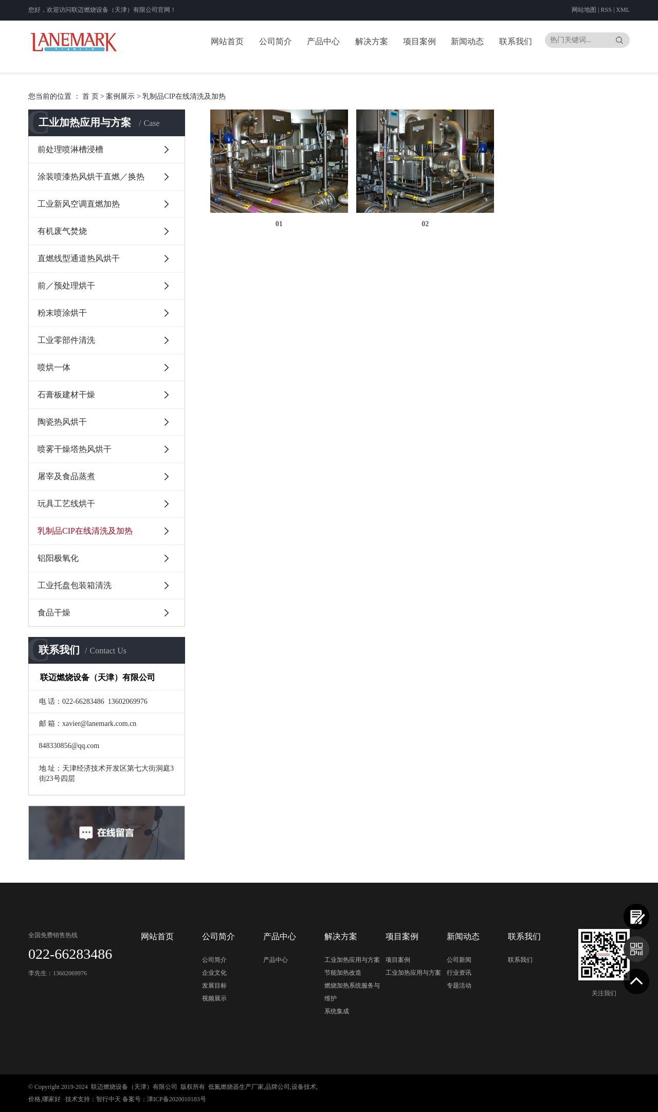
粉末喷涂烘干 (62, 312)
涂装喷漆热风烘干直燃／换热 (91, 176)
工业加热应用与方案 (352, 959)
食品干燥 (54, 612)
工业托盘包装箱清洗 (75, 585)
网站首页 (227, 41)
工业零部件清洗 (66, 340)
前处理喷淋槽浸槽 (70, 149)
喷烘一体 (54, 367)
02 (420, 221)
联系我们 (515, 41)
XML (623, 9)
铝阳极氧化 (58, 558)
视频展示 (214, 998)
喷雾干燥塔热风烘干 (75, 449)
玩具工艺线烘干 (66, 503)
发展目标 (214, 985)
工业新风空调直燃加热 (79, 203)
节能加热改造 (342, 972)
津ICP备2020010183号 (176, 1099)
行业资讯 (459, 972)
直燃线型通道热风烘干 (79, 258)
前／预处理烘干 (66, 285)
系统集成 (336, 1011)
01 (277, 221)
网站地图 (585, 9)
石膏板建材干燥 (66, 394)
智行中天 (108, 1099)
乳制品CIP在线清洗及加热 (184, 96)
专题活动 (459, 985)
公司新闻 (459, 959)
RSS (606, 9)
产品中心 (323, 41)
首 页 (90, 96)
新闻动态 (467, 41)
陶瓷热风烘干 (62, 421)
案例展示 (120, 96)
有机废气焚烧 (62, 231)
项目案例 (419, 41)
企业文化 (214, 972)
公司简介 (275, 41)
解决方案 (371, 41)
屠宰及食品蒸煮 (66, 476)
